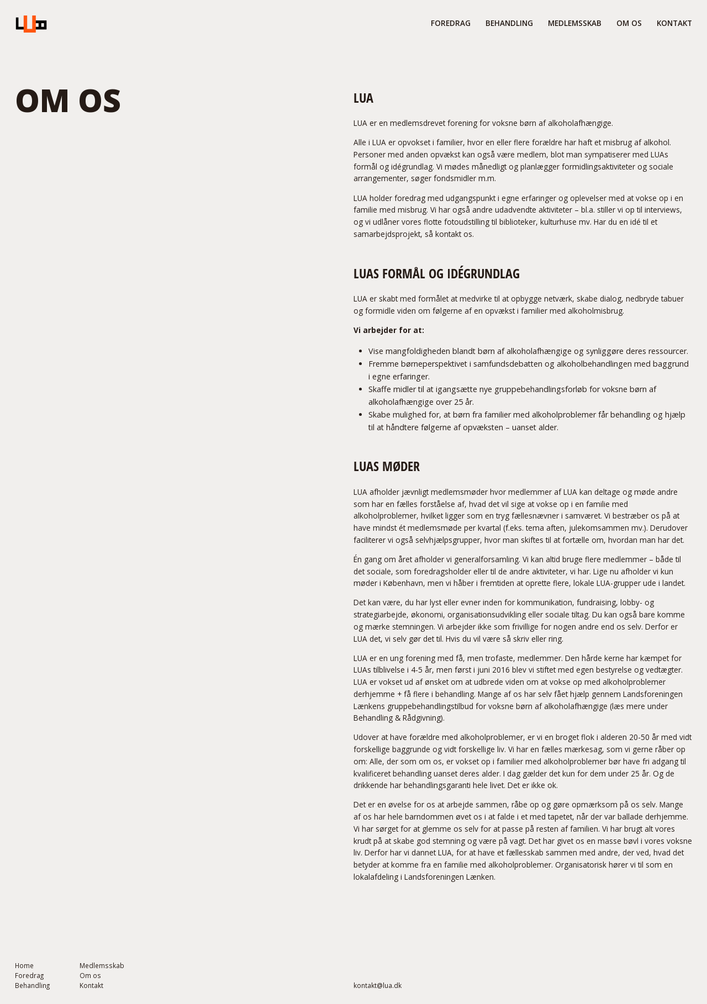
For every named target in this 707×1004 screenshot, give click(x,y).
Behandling (32, 985)
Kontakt (674, 23)
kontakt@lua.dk (378, 985)
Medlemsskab (102, 966)
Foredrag (29, 976)
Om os (90, 976)
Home (24, 966)
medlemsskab (575, 23)
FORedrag (451, 23)
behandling (509, 23)
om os (629, 23)
